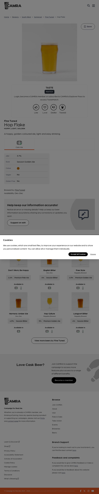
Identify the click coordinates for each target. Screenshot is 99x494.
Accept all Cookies (78, 254)
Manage (93, 254)
